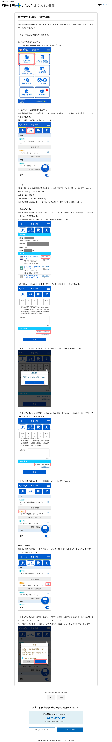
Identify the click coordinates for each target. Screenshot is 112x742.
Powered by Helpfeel (69, 740)
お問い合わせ (70, 730)
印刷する (106, 4)
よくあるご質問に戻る (42, 730)
